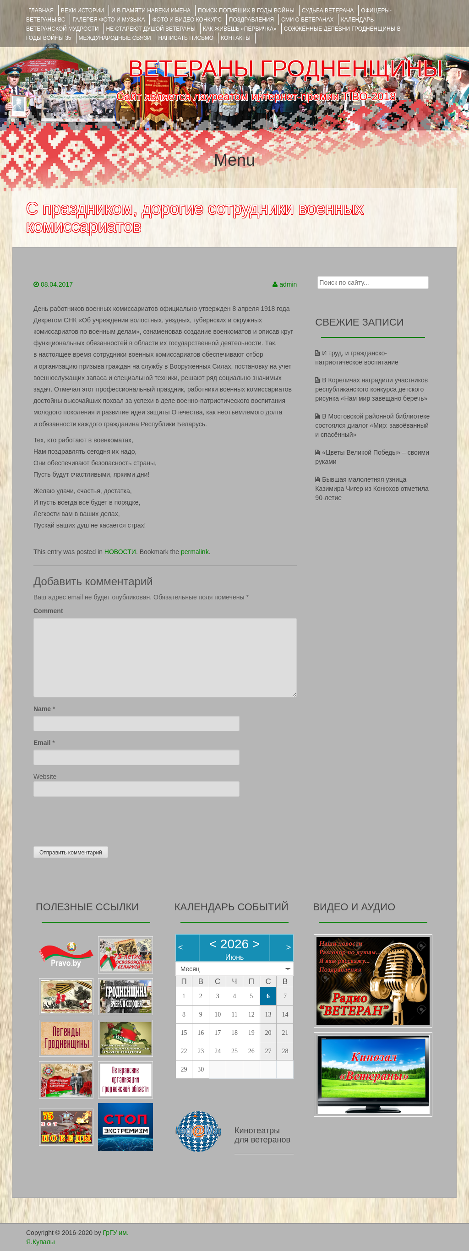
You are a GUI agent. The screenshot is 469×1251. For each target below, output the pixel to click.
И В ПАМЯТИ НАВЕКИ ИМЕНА (151, 10)
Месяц (190, 969)
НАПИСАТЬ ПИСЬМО (186, 38)
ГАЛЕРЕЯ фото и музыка (108, 19)
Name (42, 709)
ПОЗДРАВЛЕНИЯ (251, 19)
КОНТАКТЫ (236, 38)
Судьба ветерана (328, 10)
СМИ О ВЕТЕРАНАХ (307, 19)
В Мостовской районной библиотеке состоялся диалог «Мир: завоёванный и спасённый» (372, 425)
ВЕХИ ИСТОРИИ (82, 10)
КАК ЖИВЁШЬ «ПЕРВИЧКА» (240, 29)
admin (288, 284)
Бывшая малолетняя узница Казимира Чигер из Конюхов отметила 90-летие (371, 488)
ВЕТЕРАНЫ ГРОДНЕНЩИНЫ (285, 68)
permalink (195, 551)
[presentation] (103, 819)
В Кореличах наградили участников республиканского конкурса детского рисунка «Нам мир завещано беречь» (371, 389)
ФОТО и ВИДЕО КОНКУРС (186, 19)
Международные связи (115, 38)
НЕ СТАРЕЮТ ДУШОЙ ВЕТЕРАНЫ (151, 29)
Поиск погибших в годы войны (246, 10)
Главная (41, 10)
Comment (48, 611)
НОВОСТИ (120, 551)
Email (41, 742)
